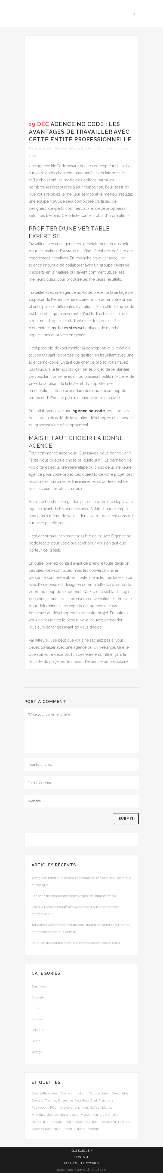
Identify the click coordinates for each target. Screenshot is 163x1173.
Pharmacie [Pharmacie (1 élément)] (72, 1122)
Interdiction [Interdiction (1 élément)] (69, 1107)
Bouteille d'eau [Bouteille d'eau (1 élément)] (45, 1093)
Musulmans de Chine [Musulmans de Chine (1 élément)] (100, 1115)
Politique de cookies (81, 1163)
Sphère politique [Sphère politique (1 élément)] (46, 1129)
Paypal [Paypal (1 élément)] (55, 1122)
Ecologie (38, 997)
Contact (81, 1157)
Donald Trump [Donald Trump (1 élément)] (44, 1100)
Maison (37, 1019)
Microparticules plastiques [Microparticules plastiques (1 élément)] (55, 1115)
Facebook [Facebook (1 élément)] (40, 1107)
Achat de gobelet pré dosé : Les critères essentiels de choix (76, 943)
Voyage (37, 1052)
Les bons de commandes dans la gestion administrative (74, 896)
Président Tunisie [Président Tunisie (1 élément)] (115, 1122)
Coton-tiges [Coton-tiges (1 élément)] (99, 1093)
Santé (36, 1041)
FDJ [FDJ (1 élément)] (53, 1107)
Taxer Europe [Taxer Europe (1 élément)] (74, 1129)
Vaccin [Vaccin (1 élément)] (94, 1129)
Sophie (86, 148)
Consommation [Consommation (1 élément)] (74, 1093)
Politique (38, 1030)
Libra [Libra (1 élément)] (106, 1107)
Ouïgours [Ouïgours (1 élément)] (39, 1122)
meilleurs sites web (69, 328)
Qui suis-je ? (82, 1151)
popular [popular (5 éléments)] (90, 1122)
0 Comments (104, 148)
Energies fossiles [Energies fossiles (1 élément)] (73, 1100)
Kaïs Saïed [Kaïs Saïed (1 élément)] (90, 1107)
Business (61, 148)
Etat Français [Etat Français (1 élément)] (102, 1100)
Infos (72, 148)
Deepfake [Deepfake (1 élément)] (120, 1093)
